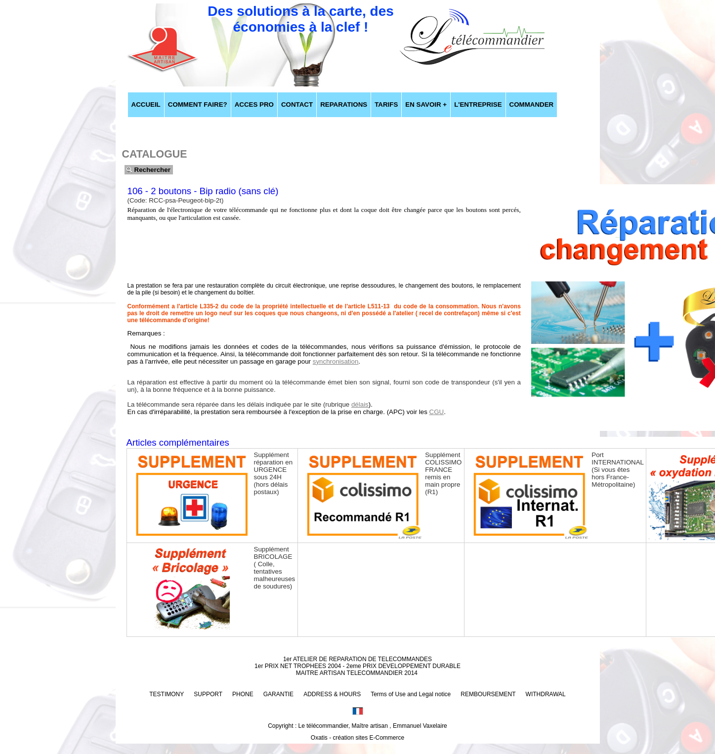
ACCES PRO (254, 104)
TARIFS (386, 104)
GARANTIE (278, 694)
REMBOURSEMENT (488, 694)
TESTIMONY (166, 694)
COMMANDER (531, 104)
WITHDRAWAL (546, 694)
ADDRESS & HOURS (332, 694)
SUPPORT (208, 694)
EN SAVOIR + (426, 104)
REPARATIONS (343, 104)
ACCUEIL (146, 104)
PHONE (242, 694)
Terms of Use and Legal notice (411, 694)
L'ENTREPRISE (478, 104)
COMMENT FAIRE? (197, 104)
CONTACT (297, 104)
